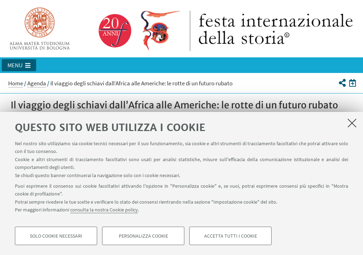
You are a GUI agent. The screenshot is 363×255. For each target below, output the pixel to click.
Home (15, 83)
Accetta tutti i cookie (230, 236)
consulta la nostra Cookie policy (104, 209)
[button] (19, 65)
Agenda (36, 83)
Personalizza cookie (143, 236)
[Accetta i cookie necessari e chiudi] (352, 123)
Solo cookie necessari (56, 236)
